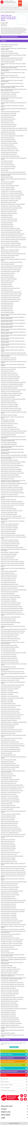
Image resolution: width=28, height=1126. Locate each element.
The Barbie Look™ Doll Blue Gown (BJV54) (10, 595)
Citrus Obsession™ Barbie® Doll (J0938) (9, 200)
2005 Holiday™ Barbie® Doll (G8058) (9, 442)
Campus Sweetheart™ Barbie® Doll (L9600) (10, 543)
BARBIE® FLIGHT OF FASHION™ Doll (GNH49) (11, 1023)
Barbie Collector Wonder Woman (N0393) (9, 255)
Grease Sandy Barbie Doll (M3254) (8, 533)
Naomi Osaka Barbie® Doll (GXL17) (8, 1010)
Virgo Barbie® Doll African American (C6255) (10, 271)
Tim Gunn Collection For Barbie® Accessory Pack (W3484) (13, 237)
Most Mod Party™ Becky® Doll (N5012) (9, 143)
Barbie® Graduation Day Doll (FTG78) (9, 574)
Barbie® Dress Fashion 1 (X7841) (8, 769)
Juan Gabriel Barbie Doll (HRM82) (8, 650)
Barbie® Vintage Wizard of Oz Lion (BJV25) (10, 937)
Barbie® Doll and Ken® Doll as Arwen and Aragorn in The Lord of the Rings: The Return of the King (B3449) (13, 978)
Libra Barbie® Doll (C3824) (6, 46)
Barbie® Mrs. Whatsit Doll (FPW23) (8, 369)
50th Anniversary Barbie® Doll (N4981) (9, 387)
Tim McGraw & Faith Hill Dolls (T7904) (9, 512)
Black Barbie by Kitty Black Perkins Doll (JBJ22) (11, 476)
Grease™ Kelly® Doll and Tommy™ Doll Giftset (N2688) (13, 535)
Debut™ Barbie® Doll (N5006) (7, 145)
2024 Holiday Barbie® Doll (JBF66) (8, 848)
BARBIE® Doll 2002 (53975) (7, 773)
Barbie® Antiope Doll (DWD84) (7, 727)
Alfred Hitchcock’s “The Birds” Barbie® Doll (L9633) (12, 262)
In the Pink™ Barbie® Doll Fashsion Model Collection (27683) (14, 676)
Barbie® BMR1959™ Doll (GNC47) (8, 1012)
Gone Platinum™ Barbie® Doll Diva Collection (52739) (12, 671)
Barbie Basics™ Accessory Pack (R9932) (9, 796)
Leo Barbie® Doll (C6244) (6, 284)
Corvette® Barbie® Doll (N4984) (7, 421)
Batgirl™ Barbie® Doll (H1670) (7, 557)
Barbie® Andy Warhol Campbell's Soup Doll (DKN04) (12, 489)
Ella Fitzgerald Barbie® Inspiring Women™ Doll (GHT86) (13, 909)
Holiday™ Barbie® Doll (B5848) (7, 277)
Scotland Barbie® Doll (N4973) (7, 761)
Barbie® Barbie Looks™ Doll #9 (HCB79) (9, 1006)
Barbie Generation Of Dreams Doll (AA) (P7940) (11, 408)
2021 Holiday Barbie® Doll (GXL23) (8, 905)
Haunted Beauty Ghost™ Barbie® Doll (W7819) (11, 602)
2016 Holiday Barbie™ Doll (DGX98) (8, 915)
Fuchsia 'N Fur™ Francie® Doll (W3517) (9, 494)
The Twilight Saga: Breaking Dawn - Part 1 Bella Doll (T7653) (14, 128)
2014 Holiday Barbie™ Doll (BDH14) (8, 599)
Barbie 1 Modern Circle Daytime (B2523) (9, 44)
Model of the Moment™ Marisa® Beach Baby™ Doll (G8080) (14, 455)
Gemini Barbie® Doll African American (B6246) (11, 269)
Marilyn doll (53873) (5, 950)
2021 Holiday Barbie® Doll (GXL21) (8, 904)
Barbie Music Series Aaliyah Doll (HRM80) (10, 474)
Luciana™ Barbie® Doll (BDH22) (8, 593)
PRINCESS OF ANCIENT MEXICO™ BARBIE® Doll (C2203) (14, 483)
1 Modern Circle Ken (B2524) (7, 51)
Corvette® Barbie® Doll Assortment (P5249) (10, 156)
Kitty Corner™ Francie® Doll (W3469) (9, 220)
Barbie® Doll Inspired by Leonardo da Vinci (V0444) (12, 610)
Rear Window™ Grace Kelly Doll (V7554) (9, 374)
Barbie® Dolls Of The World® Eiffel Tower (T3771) (11, 788)
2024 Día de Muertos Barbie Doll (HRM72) (10, 647)
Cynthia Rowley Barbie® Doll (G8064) (9, 554)
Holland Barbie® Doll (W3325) (7, 226)
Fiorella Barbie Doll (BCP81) (7, 936)
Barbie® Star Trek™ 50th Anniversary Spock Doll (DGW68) (13, 367)
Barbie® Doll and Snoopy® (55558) (8, 775)
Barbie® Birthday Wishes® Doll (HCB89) (9, 1004)
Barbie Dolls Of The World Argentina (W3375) (10, 376)
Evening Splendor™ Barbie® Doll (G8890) (10, 552)
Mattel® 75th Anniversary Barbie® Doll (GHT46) (11, 828)
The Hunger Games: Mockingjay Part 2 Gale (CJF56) (12, 982)
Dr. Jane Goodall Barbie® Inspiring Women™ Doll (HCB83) (13, 652)
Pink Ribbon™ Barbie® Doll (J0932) (8, 967)
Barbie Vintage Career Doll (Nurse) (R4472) (10, 711)
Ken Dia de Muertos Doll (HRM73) (8, 648)
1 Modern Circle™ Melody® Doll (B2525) (9, 53)
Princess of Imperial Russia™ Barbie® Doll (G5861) (12, 265)
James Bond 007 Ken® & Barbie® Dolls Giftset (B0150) (12, 678)
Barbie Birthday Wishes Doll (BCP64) (9, 656)
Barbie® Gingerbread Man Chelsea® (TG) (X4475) (11, 510)
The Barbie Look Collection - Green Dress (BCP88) (11, 943)
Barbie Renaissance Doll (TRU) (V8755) (9, 251)
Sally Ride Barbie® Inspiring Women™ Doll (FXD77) (12, 999)
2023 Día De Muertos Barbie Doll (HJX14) (10, 821)
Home (2, 12)
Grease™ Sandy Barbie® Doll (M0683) (9, 525)
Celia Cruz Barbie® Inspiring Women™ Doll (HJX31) (12, 920)
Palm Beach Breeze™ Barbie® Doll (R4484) (10, 799)
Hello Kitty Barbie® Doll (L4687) (7, 257)
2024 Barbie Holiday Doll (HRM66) (8, 846)
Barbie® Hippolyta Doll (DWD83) (8, 725)
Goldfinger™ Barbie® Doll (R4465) (8, 805)
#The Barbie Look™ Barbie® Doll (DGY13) (10, 467)
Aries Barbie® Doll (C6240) (6, 308)
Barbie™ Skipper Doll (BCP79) (7, 947)
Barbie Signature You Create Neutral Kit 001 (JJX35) (12, 743)
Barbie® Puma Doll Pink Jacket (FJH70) (9, 883)
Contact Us (4, 1079)
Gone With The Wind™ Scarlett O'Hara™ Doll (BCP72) (12, 505)
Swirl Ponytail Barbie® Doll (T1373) (8, 754)
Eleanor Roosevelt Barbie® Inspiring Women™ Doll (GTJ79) (13, 629)
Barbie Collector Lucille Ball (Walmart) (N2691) (11, 749)
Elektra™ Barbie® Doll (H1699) (7, 264)
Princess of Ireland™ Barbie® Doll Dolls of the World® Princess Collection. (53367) (12, 955)
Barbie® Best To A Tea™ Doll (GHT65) (9, 885)
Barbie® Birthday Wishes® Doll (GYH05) (9, 584)
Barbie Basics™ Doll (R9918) (7, 809)
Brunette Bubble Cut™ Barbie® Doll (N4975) (10, 429)
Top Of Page (13, 1047)
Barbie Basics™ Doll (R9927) (7, 701)
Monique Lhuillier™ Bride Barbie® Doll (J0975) (11, 718)
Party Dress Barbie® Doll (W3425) (8, 119)
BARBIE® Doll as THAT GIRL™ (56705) (9, 75)
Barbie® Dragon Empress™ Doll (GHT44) (10, 827)
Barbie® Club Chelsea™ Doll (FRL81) (9, 576)
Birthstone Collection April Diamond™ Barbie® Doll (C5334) (13, 873)
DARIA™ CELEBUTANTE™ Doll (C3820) (9, 971)
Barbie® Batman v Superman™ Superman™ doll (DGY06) (13, 924)
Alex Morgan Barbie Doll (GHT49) (8, 995)
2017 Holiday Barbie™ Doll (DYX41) (8, 359)
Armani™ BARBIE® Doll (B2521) (8, 61)
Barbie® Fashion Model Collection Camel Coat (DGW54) (13, 204)
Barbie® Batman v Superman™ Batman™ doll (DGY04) (12, 929)
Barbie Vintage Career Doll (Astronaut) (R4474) (11, 709)
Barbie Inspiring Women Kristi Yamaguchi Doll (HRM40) (12, 911)
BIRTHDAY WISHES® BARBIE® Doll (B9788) (10, 622)
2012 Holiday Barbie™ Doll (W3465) (8, 115)
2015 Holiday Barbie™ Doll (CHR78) (8, 94)
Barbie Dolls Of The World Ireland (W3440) (10, 378)
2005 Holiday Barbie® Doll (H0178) (8, 434)
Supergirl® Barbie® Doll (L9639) (8, 168)
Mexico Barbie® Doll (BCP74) (7, 506)
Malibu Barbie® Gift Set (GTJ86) (8, 841)
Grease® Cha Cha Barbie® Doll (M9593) (9, 540)
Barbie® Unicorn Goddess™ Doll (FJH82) (10, 991)
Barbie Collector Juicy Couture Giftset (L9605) (10, 616)
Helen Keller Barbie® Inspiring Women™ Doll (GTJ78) (12, 632)
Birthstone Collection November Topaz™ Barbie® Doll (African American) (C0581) (12, 327)
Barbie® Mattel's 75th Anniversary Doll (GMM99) (11, 471)
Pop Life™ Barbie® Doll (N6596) (8, 189)
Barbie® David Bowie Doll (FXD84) (8, 733)
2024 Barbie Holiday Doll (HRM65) (8, 844)
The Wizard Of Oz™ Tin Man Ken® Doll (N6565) (11, 191)
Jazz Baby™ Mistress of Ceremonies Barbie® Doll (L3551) (13, 253)
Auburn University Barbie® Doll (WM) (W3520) (11, 232)
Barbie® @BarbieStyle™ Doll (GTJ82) (9, 645)
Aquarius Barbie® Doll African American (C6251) (11, 291)
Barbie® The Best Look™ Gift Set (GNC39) (10, 894)
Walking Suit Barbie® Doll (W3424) (8, 126)
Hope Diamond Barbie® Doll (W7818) (9, 373)
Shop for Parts (5, 1051)
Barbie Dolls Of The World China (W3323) (10, 380)
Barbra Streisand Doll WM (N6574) (8, 707)
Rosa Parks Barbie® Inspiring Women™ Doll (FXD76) (12, 997)
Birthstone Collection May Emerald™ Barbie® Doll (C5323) (13, 872)
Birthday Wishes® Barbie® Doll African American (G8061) (13, 461)
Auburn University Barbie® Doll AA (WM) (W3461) (11, 230)
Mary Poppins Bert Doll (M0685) (7, 181)
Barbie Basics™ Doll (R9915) (7, 694)
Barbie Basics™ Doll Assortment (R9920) (9, 692)
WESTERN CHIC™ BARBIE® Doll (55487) (10, 249)
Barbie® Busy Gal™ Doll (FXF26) (8, 839)
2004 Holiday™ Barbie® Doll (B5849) (9, 278)
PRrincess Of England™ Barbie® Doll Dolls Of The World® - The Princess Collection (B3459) (13, 440)
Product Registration (7, 1058)
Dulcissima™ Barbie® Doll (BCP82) (8, 499)
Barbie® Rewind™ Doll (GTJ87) (7, 850)
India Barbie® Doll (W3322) (6, 217)
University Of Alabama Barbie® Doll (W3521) (10, 111)
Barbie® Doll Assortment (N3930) (8, 397)
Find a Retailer (5, 1087)
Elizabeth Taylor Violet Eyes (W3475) (9, 211)
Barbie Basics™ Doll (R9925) (7, 699)
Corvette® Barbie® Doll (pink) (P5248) (9, 152)
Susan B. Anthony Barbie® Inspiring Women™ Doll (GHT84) (13, 1008)
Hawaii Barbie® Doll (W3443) (7, 224)
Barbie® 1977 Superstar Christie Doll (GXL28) (10, 922)
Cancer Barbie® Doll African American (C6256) (11, 299)
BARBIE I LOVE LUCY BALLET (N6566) (9, 404)
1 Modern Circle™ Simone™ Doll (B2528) (10, 485)
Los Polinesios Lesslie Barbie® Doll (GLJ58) (10, 1021)
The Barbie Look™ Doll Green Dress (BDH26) (10, 597)
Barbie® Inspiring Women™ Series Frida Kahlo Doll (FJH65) (13, 589)
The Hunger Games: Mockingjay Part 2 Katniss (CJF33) (12, 986)
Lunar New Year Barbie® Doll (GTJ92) (9, 636)
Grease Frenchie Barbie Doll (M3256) (9, 529)
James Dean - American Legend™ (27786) (10, 680)
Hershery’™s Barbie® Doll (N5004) (8, 146)
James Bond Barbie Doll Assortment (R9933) (10, 807)
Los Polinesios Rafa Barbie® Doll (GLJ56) (10, 1017)
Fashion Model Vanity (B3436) (7, 624)
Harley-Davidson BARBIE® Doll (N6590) (9, 406)
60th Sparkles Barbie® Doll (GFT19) (8, 907)
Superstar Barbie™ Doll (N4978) (8, 419)
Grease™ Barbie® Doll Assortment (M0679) (10, 765)
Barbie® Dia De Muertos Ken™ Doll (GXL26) (10, 852)
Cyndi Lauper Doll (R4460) (6, 803)
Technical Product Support (9, 1071)
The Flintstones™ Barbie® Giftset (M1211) (10, 524)
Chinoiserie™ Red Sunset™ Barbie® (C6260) (10, 969)
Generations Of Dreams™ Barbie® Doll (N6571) (11, 410)
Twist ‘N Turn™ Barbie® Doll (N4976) (9, 427)
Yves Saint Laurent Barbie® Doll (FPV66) (9, 993)
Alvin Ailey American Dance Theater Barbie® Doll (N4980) (13, 172)
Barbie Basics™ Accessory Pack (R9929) (9, 688)
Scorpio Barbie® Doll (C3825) (7, 275)
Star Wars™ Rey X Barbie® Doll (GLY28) (9, 832)
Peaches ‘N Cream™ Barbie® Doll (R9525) (10, 747)
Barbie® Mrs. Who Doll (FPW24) (8, 819)
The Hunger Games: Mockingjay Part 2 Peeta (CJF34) (12, 984)
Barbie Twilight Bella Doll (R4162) (8, 139)
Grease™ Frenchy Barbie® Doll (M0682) (9, 527)
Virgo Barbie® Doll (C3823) (6, 282)
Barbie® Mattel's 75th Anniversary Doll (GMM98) (11, 469)
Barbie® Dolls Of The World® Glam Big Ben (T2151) (12, 790)
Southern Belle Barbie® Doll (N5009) (8, 141)
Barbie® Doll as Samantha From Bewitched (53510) (12, 487)
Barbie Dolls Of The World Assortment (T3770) (11, 792)
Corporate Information (8, 1090)
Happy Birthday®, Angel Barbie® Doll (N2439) (10, 395)
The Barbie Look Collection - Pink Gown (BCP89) (11, 941)
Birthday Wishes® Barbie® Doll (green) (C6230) (11, 267)
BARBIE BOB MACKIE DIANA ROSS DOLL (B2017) (12, 58)
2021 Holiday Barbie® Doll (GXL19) (8, 580)
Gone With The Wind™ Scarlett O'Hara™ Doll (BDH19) (12, 503)
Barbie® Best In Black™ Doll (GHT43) (9, 825)
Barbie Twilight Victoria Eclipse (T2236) (9, 781)
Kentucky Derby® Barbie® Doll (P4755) (9, 148)
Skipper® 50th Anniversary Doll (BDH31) (9, 591)
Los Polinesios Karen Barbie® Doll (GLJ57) (10, 1019)
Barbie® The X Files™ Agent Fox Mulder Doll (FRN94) (12, 561)
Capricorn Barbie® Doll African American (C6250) (11, 293)
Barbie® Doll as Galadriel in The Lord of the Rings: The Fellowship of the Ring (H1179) (12, 975)
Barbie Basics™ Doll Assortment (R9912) (9, 696)
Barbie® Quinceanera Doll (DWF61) (8, 988)
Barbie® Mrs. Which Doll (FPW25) (8, 817)
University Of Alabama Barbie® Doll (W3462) (10, 228)
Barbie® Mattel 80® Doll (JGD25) (8, 1033)
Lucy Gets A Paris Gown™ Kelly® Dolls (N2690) (11, 516)
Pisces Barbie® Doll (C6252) (7, 290)
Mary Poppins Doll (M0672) (6, 183)
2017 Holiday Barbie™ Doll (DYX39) (8, 654)
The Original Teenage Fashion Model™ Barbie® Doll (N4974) (14, 431)
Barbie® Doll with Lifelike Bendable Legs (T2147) (11, 612)
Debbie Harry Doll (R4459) (6, 753)
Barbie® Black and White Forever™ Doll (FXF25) (11, 731)
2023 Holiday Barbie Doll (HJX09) (8, 896)
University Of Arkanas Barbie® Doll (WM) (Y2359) (11, 606)
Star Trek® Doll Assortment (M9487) (8, 759)
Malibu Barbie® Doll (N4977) (7, 425)
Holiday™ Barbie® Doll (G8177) (7, 280)
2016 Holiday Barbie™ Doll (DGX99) (8, 917)
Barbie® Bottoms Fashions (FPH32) (8, 202)
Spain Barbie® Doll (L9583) (6, 162)
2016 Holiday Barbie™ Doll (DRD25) (8, 913)
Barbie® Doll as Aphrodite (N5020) (8, 133)
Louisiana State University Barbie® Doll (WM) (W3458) (12, 233)
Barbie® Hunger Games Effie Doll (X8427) (10, 661)
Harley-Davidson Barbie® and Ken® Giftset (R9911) (12, 785)
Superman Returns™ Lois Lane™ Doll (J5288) (11, 196)
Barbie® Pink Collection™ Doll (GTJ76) (9, 640)
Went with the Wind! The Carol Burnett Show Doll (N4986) (13, 399)
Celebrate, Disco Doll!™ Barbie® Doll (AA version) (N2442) (13, 389)
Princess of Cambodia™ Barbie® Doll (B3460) (10, 814)
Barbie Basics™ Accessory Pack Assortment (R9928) (12, 698)
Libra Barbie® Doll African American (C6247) (10, 297)
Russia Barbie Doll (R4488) (6, 965)
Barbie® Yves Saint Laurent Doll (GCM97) (10, 989)
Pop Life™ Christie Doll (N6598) (7, 187)
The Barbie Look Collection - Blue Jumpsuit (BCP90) (12, 939)
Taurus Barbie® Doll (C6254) (7, 286)
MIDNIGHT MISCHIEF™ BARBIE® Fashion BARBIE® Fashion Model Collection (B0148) (12, 87)
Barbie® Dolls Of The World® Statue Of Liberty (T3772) (12, 786)
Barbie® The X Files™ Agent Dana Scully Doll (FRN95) (12, 563)
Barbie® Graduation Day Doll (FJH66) (9, 571)
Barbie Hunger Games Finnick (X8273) (9, 658)
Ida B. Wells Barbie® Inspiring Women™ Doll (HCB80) (12, 586)
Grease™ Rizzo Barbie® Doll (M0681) (9, 514)
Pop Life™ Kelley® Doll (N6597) (7, 164)
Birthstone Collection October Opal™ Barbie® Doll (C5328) (13, 352)
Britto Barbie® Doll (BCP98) (7, 215)
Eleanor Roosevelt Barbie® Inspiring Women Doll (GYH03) (13, 900)
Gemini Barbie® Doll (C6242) (7, 304)
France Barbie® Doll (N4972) (7, 161)
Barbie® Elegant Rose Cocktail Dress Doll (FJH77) (11, 729)
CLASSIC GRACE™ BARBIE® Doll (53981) (10, 779)
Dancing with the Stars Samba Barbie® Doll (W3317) (12, 608)
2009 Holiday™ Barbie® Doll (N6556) (9, 402)
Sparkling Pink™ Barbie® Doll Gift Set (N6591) (11, 705)
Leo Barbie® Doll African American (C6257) (10, 301)
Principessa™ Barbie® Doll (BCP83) (8, 508)
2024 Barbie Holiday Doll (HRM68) (8, 859)
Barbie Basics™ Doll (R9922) (7, 690)
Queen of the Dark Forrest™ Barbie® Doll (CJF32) (11, 490)
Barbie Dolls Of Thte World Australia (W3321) (10, 604)
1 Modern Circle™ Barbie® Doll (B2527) (9, 980)
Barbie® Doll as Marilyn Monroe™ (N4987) (10, 150)
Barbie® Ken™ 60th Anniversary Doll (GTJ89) (10, 638)
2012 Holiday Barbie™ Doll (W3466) (8, 113)
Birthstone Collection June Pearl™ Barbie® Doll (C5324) (13, 870)
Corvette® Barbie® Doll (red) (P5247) (9, 154)
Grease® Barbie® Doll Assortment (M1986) (10, 767)
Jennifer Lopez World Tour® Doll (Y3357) (9, 660)
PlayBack (4, 1075)
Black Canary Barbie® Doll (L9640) (8, 620)
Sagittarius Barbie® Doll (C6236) (8, 273)
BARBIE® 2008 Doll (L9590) (7, 177)
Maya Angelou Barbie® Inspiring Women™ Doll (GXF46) (13, 631)
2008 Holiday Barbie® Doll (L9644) (8, 763)
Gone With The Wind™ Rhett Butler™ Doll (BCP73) (12, 501)
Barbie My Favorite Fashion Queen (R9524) (10, 801)
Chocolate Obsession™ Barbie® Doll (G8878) (10, 463)
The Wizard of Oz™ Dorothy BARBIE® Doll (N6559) (12, 384)
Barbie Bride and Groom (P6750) (8, 132)
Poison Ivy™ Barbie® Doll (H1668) (8, 555)
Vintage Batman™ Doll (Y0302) (7, 371)
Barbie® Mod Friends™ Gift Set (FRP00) (9, 892)
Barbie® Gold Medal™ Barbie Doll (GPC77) (10, 1025)
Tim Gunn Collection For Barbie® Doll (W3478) (11, 243)
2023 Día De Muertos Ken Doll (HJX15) (9, 918)
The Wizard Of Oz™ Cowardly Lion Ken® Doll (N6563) (12, 194)
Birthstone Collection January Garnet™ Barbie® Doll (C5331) (14, 881)
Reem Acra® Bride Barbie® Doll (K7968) (9, 545)
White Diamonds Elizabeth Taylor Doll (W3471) (11, 686)
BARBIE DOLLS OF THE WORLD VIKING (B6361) (11, 59)
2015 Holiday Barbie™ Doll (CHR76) (8, 95)
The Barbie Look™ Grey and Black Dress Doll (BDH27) (12, 492)
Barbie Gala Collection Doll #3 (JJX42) (9, 861)
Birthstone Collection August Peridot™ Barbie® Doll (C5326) (13, 866)
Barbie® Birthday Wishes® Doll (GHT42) (9, 823)
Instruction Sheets (6, 1054)
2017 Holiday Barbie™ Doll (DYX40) (8, 357)
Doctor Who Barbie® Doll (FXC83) (8, 740)
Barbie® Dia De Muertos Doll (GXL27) (9, 854)
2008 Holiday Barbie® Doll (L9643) (8, 618)
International (5, 1081)
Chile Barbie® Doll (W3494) (7, 222)
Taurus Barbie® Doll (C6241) (7, 306)
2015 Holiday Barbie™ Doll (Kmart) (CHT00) (10, 92)
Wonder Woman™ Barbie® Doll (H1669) (9, 559)
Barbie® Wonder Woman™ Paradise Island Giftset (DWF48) (13, 722)
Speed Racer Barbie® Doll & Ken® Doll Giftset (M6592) (12, 432)
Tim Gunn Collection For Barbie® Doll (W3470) (11, 245)
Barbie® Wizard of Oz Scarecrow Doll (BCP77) (11, 934)
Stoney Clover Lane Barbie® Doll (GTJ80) (10, 634)
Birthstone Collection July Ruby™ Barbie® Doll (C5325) (12, 868)
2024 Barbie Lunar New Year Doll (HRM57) (10, 887)
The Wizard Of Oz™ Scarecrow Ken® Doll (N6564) (11, 193)
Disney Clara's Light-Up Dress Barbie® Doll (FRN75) (12, 891)
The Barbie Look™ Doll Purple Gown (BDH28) (10, 206)
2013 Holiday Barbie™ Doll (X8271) (8, 666)
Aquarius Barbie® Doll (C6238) (7, 478)
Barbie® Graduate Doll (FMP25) (7, 573)
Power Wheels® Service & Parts (11, 1065)
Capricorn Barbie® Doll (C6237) (7, 312)
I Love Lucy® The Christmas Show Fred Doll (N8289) (12, 135)
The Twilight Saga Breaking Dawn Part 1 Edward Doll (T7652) (14, 130)
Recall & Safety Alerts (8, 1061)
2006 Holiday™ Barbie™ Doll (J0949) (9, 720)
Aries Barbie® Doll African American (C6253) (10, 288)
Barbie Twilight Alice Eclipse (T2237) (8, 783)
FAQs (2, 1068)
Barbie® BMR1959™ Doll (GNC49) (8, 1016)
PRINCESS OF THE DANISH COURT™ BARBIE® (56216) (13, 957)
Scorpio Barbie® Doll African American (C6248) (11, 295)
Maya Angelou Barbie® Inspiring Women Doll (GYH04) (12, 902)
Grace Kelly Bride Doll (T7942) (7, 122)
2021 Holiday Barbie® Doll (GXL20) (8, 582)
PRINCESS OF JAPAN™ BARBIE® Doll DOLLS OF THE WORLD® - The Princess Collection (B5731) (13, 481)
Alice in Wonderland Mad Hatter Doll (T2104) (10, 751)
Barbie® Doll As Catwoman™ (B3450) (9, 972)
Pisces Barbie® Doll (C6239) (7, 310)
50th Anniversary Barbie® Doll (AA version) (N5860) (12, 386)
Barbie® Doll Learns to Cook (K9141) (9, 794)
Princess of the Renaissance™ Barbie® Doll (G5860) (12, 547)
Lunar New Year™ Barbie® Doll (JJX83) (9, 889)
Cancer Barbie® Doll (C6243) (7, 303)
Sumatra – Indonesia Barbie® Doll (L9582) (10, 185)
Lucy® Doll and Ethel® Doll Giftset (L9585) (10, 541)
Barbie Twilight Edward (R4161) (7, 137)
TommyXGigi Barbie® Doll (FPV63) (8, 815)
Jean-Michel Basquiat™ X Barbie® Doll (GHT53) (11, 830)
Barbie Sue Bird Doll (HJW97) (7, 843)
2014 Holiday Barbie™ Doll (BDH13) (8, 600)
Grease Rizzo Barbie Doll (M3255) (8, 531)
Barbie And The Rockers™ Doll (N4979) (9, 423)
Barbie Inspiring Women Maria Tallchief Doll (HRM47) (12, 856)
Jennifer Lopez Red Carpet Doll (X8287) (9, 949)
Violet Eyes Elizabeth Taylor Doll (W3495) (9, 241)
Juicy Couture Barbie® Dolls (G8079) (9, 444)
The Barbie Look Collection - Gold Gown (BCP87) (11, 945)
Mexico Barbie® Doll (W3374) (7, 117)
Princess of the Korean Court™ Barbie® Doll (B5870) (12, 465)
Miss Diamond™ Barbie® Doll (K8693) (9, 415)
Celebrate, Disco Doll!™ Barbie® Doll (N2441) (10, 391)
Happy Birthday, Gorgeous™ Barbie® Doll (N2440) (11, 393)
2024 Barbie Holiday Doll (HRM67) (8, 857)
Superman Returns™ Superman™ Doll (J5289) (11, 198)
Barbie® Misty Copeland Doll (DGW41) (9, 587)
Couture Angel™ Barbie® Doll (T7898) (9, 219)
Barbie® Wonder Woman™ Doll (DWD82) (10, 724)
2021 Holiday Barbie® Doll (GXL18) (8, 578)
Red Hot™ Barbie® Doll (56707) (7, 100)
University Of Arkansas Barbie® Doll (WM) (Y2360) (11, 235)
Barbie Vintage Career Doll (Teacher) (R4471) (10, 712)
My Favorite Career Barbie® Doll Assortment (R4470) (12, 714)
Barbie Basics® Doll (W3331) (7, 120)
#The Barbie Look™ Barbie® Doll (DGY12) (10, 741)
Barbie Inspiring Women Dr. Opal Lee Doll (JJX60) (11, 738)
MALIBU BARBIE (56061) (6, 777)
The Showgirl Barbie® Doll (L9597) (8, 703)
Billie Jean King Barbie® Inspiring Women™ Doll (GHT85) (13, 834)
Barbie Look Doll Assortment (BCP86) (9, 209)
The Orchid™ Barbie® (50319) (7, 952)
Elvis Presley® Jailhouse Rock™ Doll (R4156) (10, 716)
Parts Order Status (7, 1084)
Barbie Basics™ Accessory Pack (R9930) (9, 798)
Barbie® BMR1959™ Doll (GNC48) (8, 1014)
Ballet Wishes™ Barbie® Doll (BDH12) (9, 213)
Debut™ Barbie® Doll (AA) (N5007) (8, 166)
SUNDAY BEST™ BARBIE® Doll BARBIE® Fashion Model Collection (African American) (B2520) (13, 67)
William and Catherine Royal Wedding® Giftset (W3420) (13, 745)
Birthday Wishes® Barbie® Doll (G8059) (9, 460)
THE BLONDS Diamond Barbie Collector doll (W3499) (12, 685)
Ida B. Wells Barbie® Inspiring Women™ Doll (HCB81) (12, 473)
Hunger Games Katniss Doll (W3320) (9, 124)
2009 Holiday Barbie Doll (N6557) (8, 400)
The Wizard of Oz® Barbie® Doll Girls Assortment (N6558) (13, 382)
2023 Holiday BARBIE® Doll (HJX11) (9, 898)
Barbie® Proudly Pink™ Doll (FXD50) (9, 1003)
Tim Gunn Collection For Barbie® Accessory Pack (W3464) (13, 239)
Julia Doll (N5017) (4, 170)
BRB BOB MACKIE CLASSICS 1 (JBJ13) (9, 1001)
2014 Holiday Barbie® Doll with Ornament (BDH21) (11, 207)
